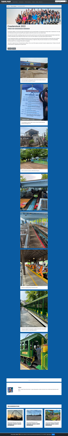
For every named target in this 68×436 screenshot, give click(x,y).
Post (9, 48)
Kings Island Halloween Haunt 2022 (14, 422)
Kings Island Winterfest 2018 (31, 422)
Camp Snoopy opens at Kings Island (52, 422)
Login (60, 2)
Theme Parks (15, 1)
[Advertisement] (34, 54)
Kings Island (9, 28)
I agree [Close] (53, 434)
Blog (37, 1)
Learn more (49, 434)
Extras (33, 1)
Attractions (21, 1)
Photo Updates (28, 1)
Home (8, 6)
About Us (40, 1)
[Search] (60, 1)
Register (57, 2)
